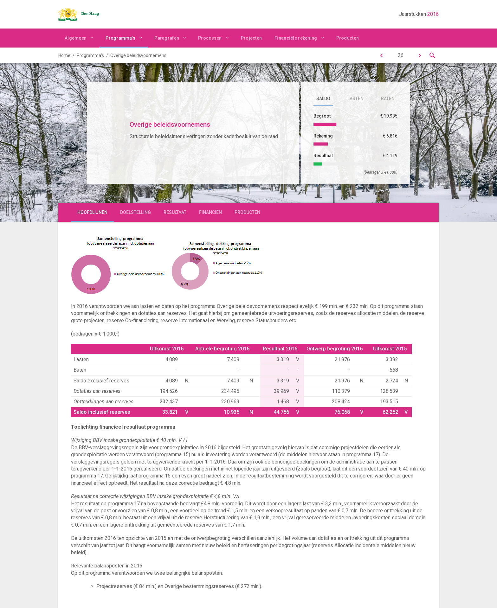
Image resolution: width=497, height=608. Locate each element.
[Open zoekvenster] (432, 55)
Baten (388, 98)
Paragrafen (166, 38)
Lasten (355, 98)
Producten (347, 38)
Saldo (323, 98)
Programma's (120, 38)
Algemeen (76, 38)
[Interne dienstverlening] (419, 55)
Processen (210, 38)
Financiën (210, 212)
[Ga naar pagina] (400, 55)
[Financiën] (381, 55)
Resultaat (175, 212)
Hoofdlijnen (92, 212)
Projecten (251, 38)
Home (64, 55)
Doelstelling (135, 212)
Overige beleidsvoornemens (138, 55)
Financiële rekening (295, 38)
